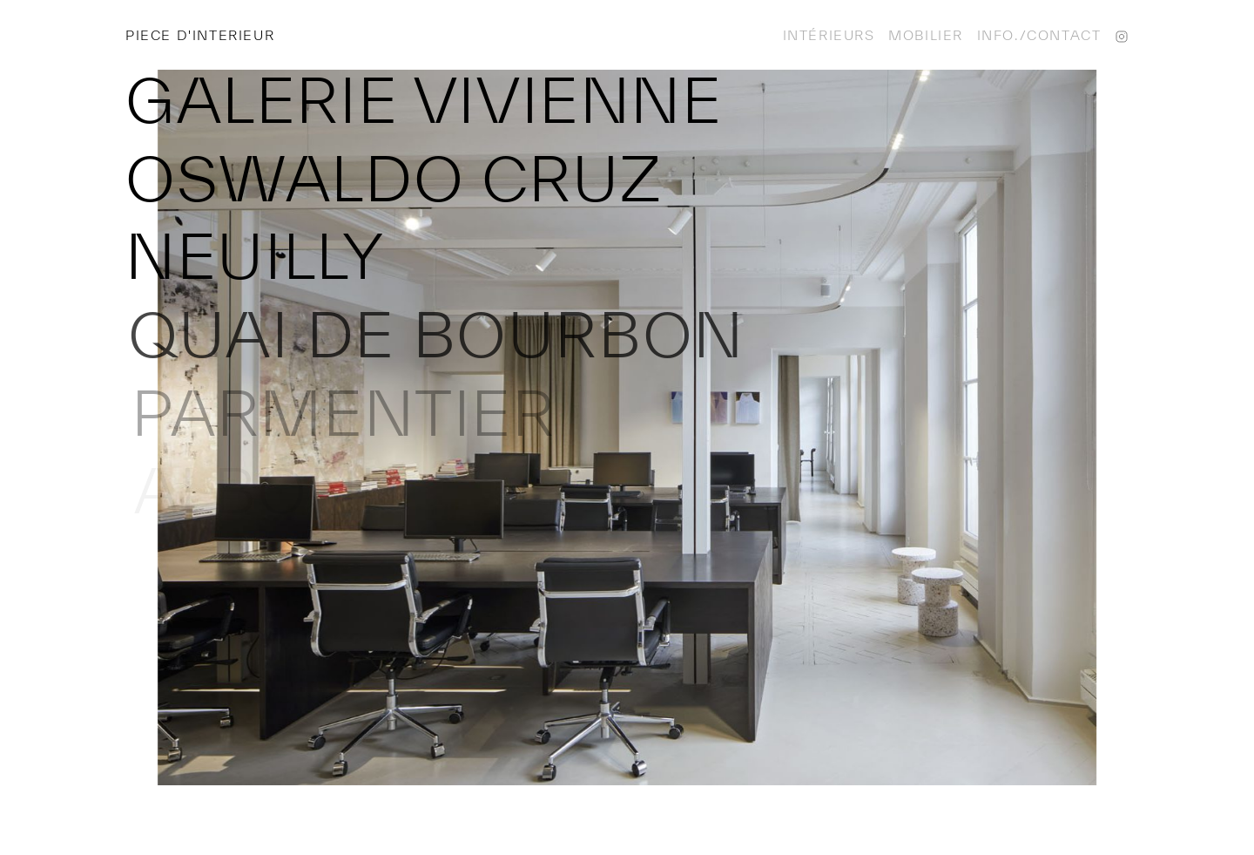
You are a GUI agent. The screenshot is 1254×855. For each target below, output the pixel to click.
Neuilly (256, 256)
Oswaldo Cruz (393, 178)
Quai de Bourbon (438, 334)
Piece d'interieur (199, 35)
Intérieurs (829, 35)
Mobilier (925, 35)
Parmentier (345, 413)
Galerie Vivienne (424, 100)
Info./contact (1039, 35)
